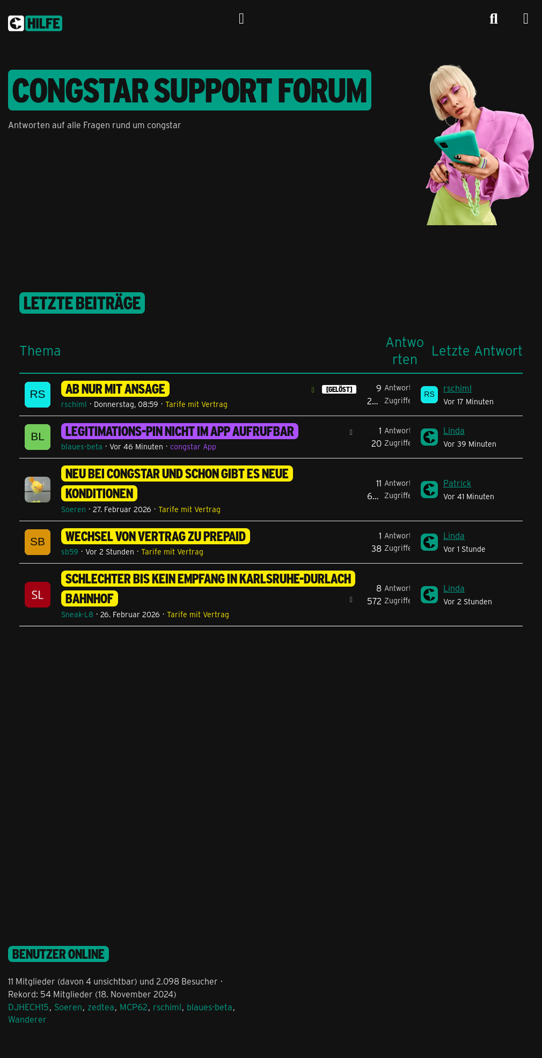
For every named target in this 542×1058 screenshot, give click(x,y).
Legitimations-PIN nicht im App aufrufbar (179, 431)
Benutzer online (58, 954)
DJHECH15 (28, 1006)
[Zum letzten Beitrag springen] (429, 394)
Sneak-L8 (77, 614)
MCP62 (134, 1006)
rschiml (74, 404)
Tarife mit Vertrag (196, 404)
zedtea (100, 1006)
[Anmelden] (241, 18)
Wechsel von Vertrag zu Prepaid (155, 536)
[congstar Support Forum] (35, 21)
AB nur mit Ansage (115, 389)
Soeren (73, 509)
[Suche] (493, 18)
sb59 (69, 551)
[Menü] (526, 18)
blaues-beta (81, 446)
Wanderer (27, 1019)
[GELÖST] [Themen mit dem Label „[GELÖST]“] (339, 389)
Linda (454, 430)
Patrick (457, 483)
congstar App (193, 446)
